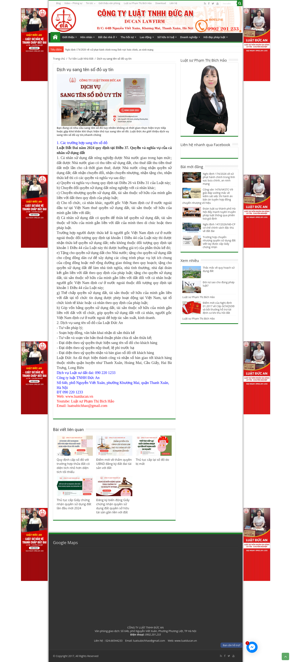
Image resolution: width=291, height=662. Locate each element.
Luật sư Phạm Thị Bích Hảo (198, 297)
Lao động (145, 37)
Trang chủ (55, 37)
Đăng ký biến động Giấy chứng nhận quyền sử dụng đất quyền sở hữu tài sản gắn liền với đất (112, 506)
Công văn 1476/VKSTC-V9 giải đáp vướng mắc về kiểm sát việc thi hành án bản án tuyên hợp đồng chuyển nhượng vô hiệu (207, 196)
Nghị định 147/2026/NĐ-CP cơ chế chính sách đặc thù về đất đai (219, 228)
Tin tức (89, 3)
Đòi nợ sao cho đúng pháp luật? (219, 283)
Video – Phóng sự (73, 3)
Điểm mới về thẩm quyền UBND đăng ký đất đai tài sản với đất (114, 464)
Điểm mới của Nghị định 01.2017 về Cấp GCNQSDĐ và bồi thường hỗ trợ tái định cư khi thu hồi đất (219, 308)
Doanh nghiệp (189, 37)
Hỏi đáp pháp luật (214, 37)
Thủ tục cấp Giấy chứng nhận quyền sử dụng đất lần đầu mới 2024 (74, 504)
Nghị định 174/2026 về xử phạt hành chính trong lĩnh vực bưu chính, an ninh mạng (109, 49)
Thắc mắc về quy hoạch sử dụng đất (219, 269)
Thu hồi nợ (127, 37)
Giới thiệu (68, 37)
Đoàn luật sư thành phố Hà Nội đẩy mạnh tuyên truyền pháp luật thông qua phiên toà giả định (219, 213)
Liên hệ (173, 3)
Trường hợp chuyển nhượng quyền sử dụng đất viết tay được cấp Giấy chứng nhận (219, 242)
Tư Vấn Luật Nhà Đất (81, 58)
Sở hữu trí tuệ (165, 37)
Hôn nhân (86, 37)
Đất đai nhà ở (106, 37)
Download (160, 3)
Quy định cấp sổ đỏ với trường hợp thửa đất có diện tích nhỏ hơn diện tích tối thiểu (73, 466)
